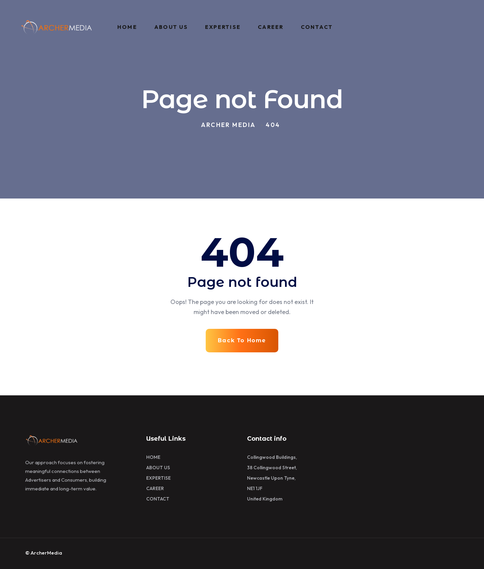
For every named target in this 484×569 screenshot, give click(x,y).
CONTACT (317, 27)
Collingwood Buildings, (272, 457)
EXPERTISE (223, 27)
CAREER (270, 27)
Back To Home (242, 340)
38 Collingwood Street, (272, 468)
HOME (127, 27)
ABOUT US (171, 27)
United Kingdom (264, 499)
